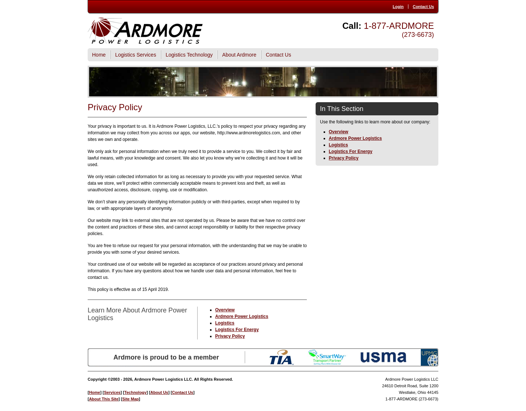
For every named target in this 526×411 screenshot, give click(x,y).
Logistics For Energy (237, 329)
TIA (282, 357)
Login (398, 6)
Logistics (225, 323)
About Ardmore (239, 55)
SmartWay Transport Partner (327, 357)
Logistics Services (135, 55)
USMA (383, 357)
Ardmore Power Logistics (241, 316)
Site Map (130, 399)
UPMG (429, 357)
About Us (159, 392)
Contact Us (423, 6)
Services (112, 392)
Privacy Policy (230, 336)
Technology (135, 392)
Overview (225, 309)
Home (99, 55)
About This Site (104, 399)
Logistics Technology (189, 55)
